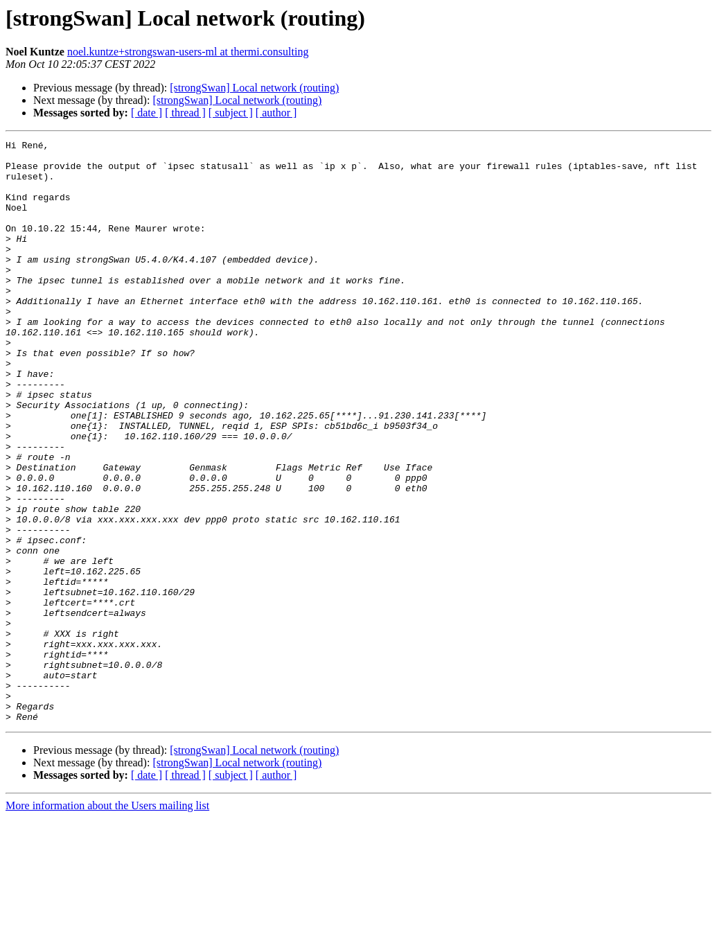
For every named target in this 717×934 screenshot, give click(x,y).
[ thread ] (185, 112)
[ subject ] (231, 112)
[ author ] (276, 112)
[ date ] (146, 112)
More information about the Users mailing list (107, 922)
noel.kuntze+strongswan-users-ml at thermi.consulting (188, 52)
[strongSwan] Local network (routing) (254, 88)
